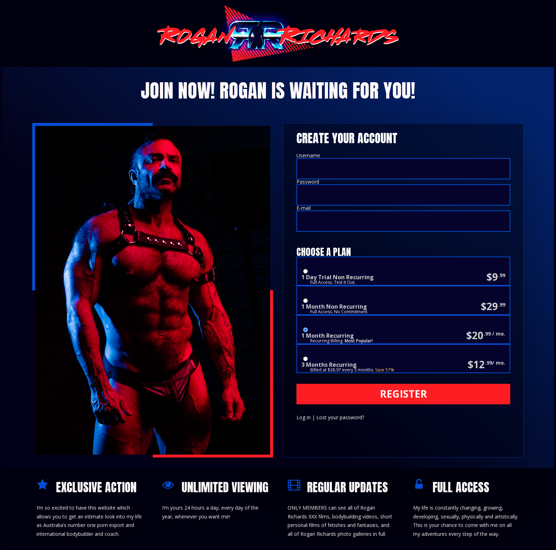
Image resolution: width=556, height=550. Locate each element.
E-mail (303, 207)
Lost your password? (340, 417)
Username (308, 155)
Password (307, 181)
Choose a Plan (323, 252)
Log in (303, 417)
